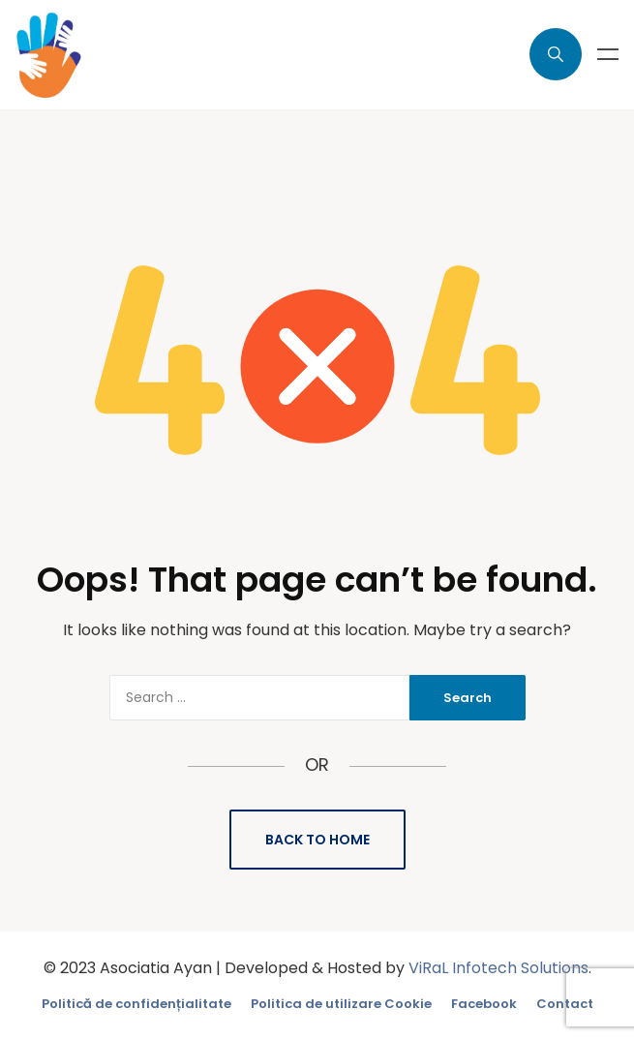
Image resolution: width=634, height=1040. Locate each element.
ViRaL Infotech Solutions (498, 968)
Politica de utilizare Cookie (341, 1003)
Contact (564, 1003)
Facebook (484, 1003)
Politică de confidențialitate (136, 1003)
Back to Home (317, 839)
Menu (608, 54)
